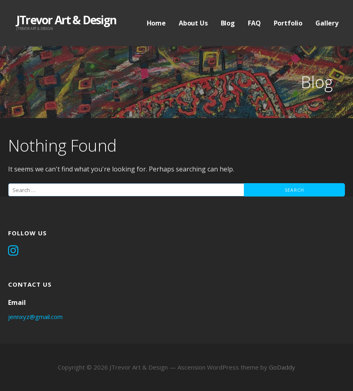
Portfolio (288, 23)
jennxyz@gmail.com (35, 317)
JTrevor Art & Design (66, 19)
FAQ (254, 23)
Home (156, 23)
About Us (193, 23)
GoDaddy (282, 367)
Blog (228, 23)
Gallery (326, 23)
